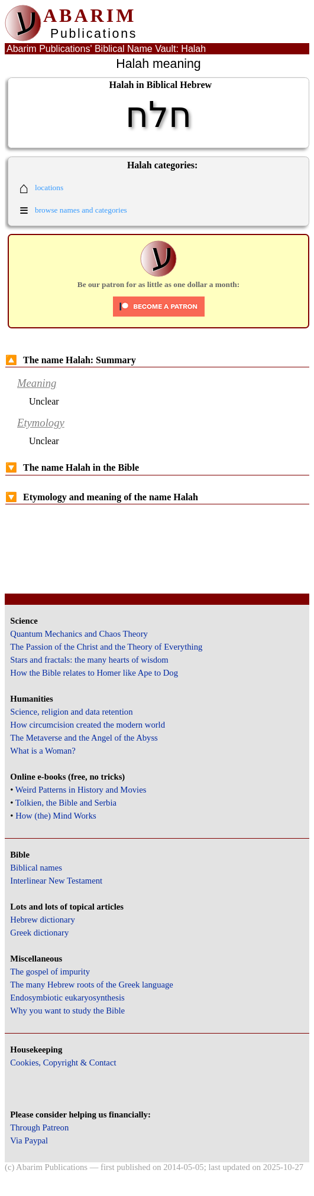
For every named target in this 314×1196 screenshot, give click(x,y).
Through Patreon (39, 1127)
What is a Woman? (42, 750)
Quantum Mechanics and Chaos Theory (79, 633)
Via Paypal (29, 1140)
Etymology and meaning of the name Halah (101, 497)
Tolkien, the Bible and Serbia (65, 802)
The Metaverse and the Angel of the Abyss (84, 737)
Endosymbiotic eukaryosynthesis (67, 997)
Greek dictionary (39, 932)
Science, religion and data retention (71, 711)
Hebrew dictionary (42, 919)
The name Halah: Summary (70, 360)
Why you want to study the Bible (67, 1010)
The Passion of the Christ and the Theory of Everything (106, 646)
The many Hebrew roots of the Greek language (91, 984)
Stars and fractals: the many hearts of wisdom (89, 659)
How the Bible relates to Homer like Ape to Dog (94, 672)
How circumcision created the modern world (87, 724)
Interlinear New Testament (56, 880)
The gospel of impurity (50, 971)
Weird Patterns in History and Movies (80, 789)
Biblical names (36, 867)
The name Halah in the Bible (72, 467)
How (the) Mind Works (55, 815)
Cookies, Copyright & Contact (63, 1062)
